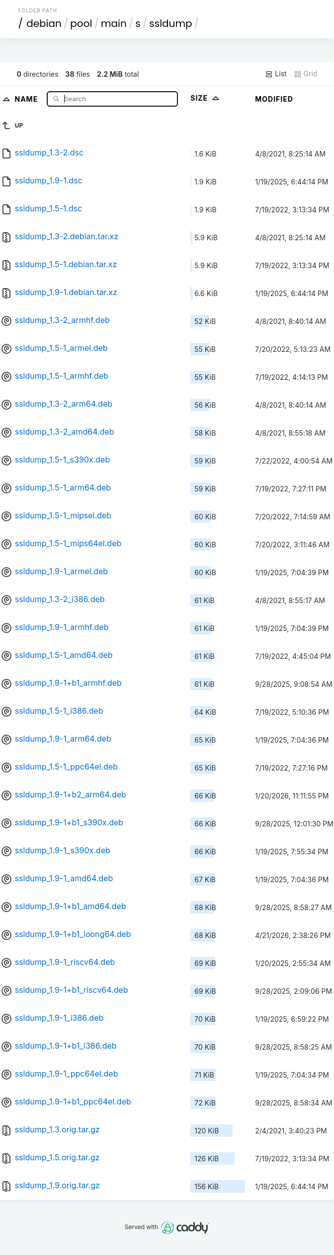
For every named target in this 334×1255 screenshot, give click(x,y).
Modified (274, 99)
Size (206, 98)
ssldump (170, 23)
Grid (306, 73)
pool (81, 23)
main (114, 23)
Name (27, 98)
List (275, 73)
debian (44, 23)
